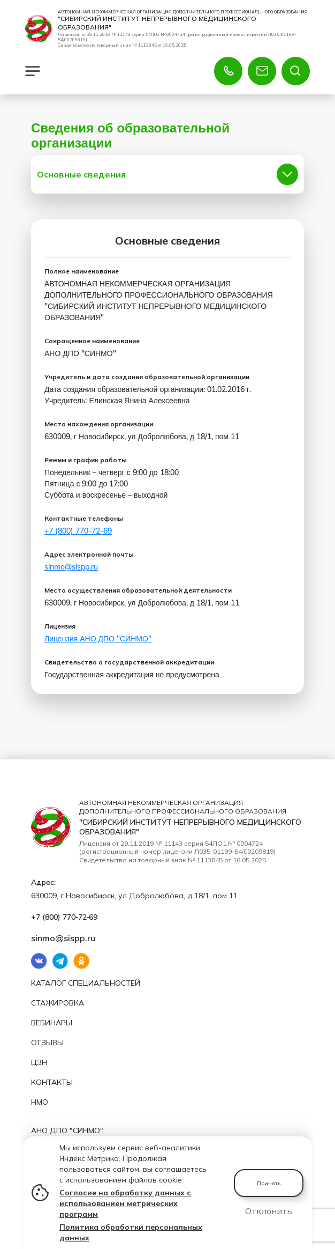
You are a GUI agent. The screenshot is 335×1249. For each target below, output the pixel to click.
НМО (39, 1102)
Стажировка (57, 1003)
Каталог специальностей (85, 983)
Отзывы (47, 1042)
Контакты (52, 1082)
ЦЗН (39, 1062)
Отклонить (268, 1211)
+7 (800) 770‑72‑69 (78, 531)
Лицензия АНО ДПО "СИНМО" (97, 639)
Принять (268, 1183)
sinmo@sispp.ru (71, 567)
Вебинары (51, 1023)
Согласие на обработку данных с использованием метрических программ (125, 1203)
